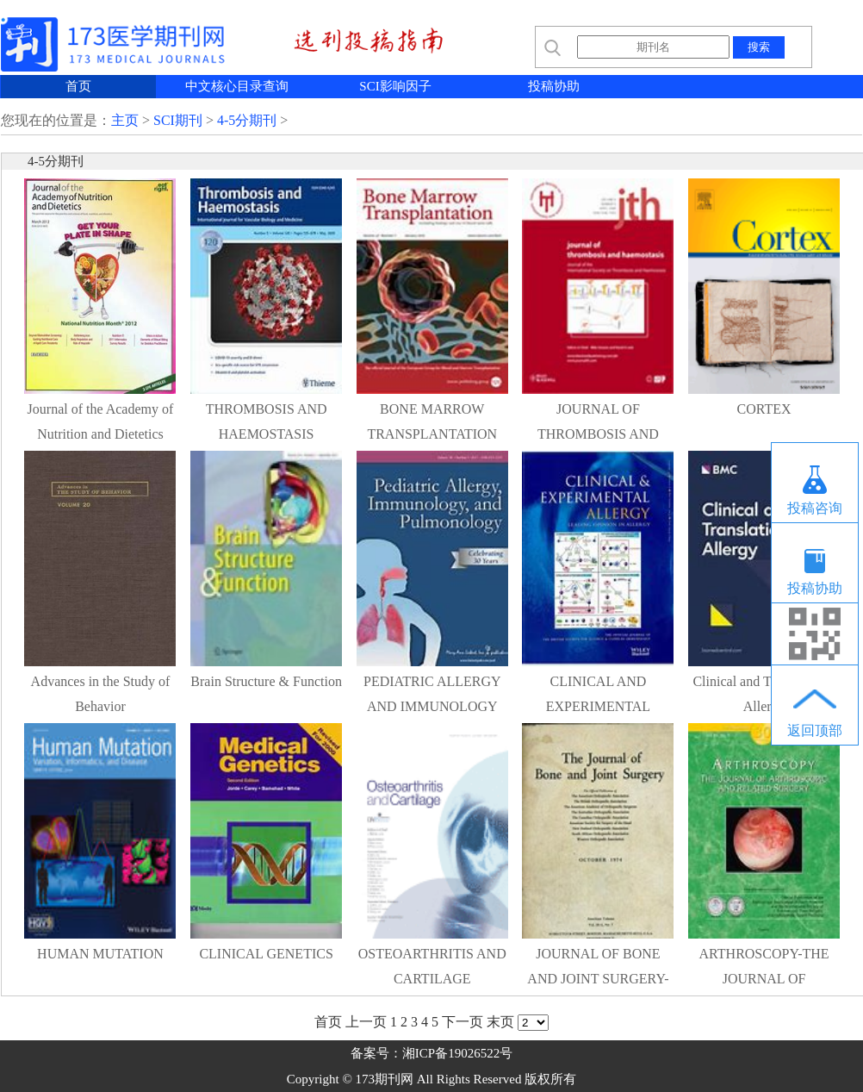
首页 (78, 86)
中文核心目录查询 (237, 86)
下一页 (462, 1021)
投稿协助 (554, 86)
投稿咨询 (814, 508)
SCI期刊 (177, 120)
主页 (125, 120)
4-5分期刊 (246, 120)
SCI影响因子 (395, 86)
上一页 (366, 1021)
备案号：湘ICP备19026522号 (431, 1053)
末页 (500, 1021)
